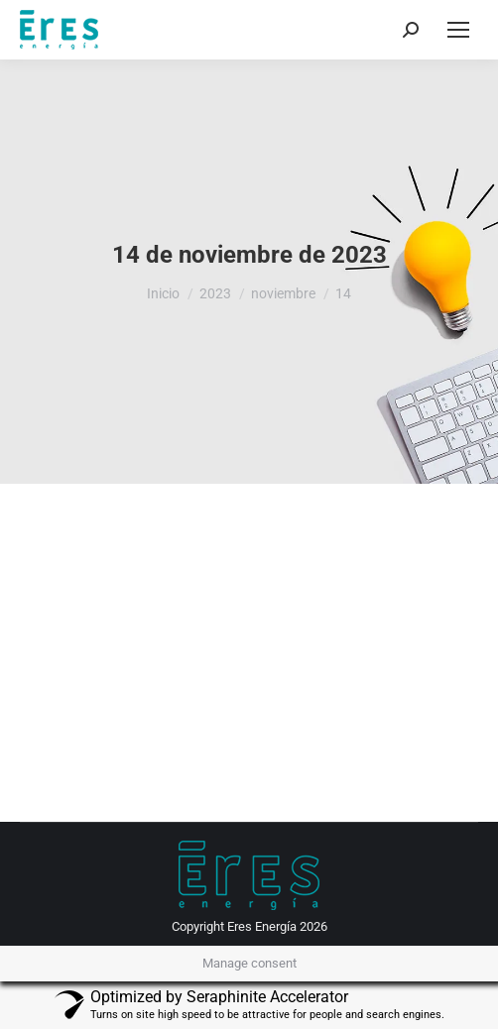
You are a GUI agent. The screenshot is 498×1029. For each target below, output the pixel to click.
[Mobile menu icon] (458, 30)
